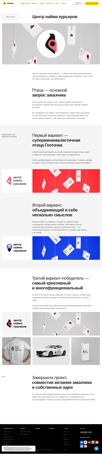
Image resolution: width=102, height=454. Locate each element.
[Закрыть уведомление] (34, 447)
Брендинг (42, 3)
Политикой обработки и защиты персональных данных (17, 449)
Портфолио (49, 3)
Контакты (63, 3)
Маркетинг (34, 3)
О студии (56, 3)
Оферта (65, 449)
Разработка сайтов (25, 3)
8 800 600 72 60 (86, 432)
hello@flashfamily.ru (85, 437)
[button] (92, 3)
